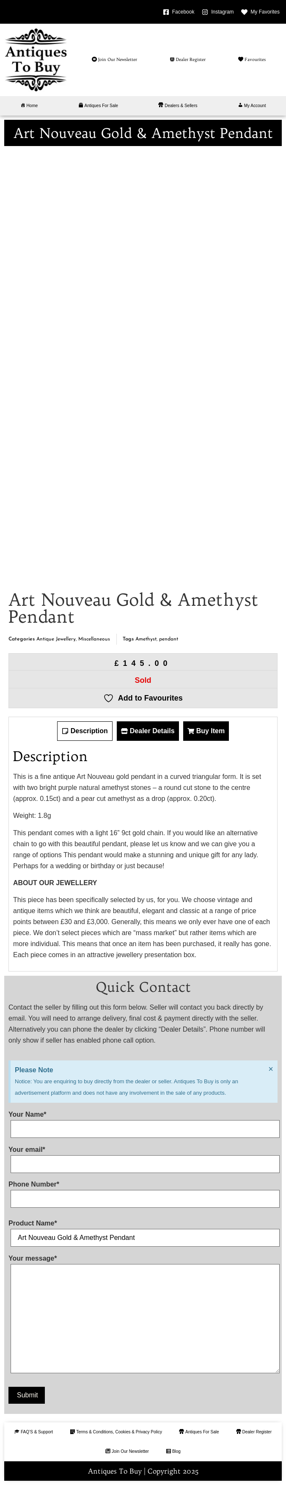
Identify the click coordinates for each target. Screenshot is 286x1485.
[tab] (85, 731)
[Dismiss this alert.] (271, 1068)
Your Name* (143, 1121)
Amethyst (146, 639)
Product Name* (143, 1230)
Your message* (143, 1316)
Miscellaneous (94, 639)
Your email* (143, 1157)
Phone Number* (143, 1191)
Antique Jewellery (56, 639)
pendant (168, 639)
